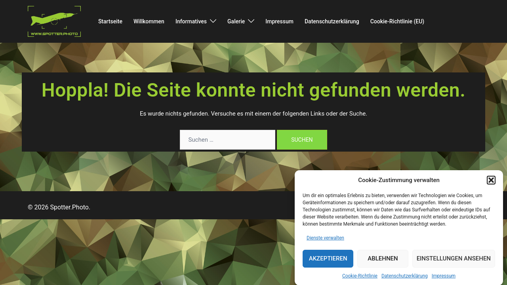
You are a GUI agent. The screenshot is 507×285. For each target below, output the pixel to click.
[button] (491, 184)
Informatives (191, 21)
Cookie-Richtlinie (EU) (397, 21)
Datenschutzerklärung (404, 279)
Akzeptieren (328, 262)
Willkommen (148, 21)
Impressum (444, 279)
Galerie (236, 21)
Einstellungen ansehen (454, 262)
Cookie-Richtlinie (359, 279)
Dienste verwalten (325, 242)
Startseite (110, 21)
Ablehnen (383, 262)
